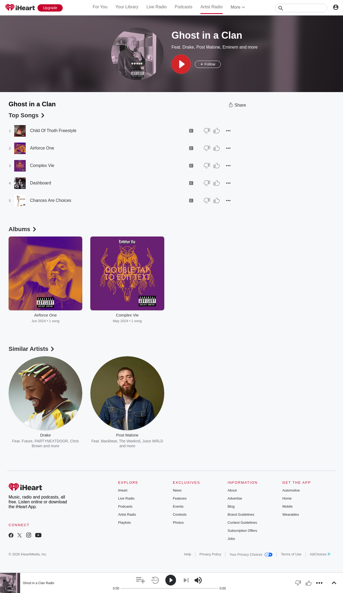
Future (27, 441)
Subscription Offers (242, 531)
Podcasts (183, 7)
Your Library (127, 7)
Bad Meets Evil (212, 441)
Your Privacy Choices (251, 554)
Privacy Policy (210, 554)
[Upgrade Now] (50, 8)
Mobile (287, 506)
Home (287, 498)
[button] (181, 64)
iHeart (123, 490)
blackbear (109, 441)
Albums (23, 229)
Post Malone (208, 47)
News (177, 490)
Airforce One (42, 148)
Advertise (235, 498)
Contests (180, 514)
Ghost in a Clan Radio (38, 583)
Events (178, 506)
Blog (231, 506)
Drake (188, 47)
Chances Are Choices (50, 200)
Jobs (231, 539)
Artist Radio (211, 7)
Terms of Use (291, 554)
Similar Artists (32, 348)
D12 (230, 441)
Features (180, 498)
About (232, 490)
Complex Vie (42, 165)
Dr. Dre (192, 441)
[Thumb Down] (207, 130)
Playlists (124, 523)
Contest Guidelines (242, 523)
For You (100, 7)
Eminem (230, 47)
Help (187, 554)
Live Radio (156, 7)
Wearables (290, 514)
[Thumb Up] (216, 130)
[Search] (301, 8)
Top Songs (27, 115)
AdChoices (320, 554)
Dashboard (40, 183)
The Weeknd (129, 441)
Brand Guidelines (241, 514)
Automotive (291, 490)
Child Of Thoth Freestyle (53, 130)
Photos (178, 523)
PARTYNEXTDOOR (51, 441)
